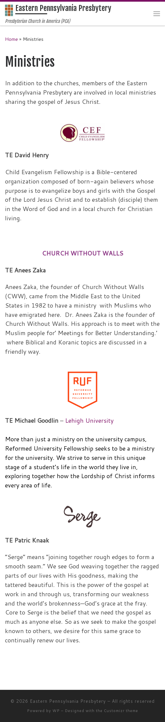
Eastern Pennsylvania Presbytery (68, 701)
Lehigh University (89, 420)
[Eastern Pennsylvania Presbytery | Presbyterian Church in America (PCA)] (9, 10)
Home (11, 39)
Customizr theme (121, 710)
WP (56, 710)
